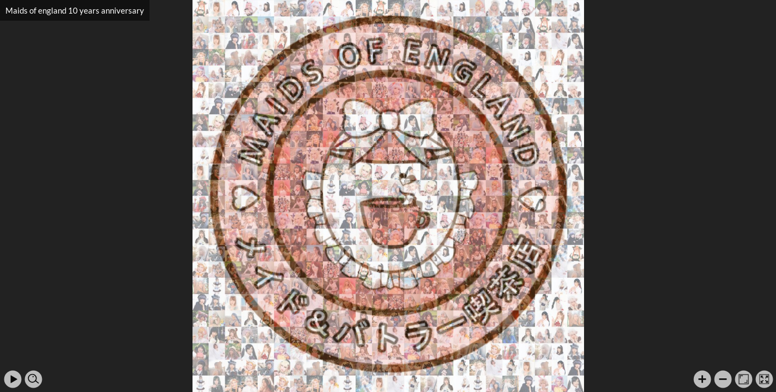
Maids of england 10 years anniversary (74, 10)
